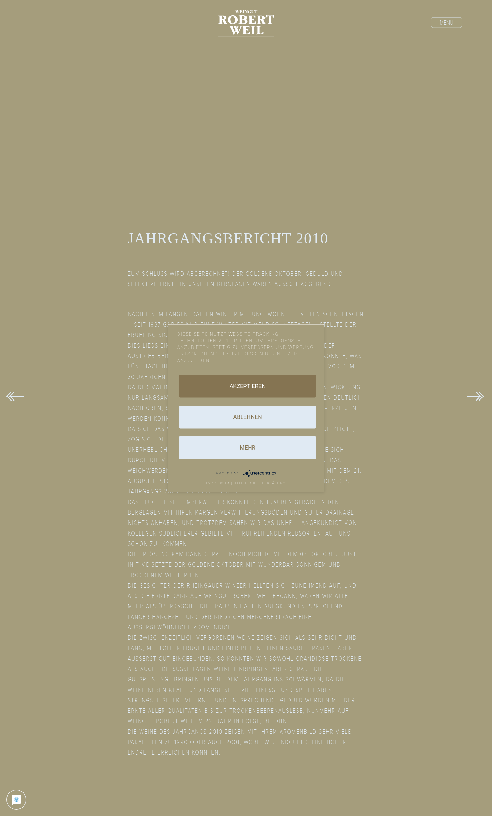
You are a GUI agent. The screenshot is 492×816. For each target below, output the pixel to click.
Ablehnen (247, 416)
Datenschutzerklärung (260, 483)
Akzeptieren (247, 385)
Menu (446, 23)
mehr (247, 447)
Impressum (218, 483)
